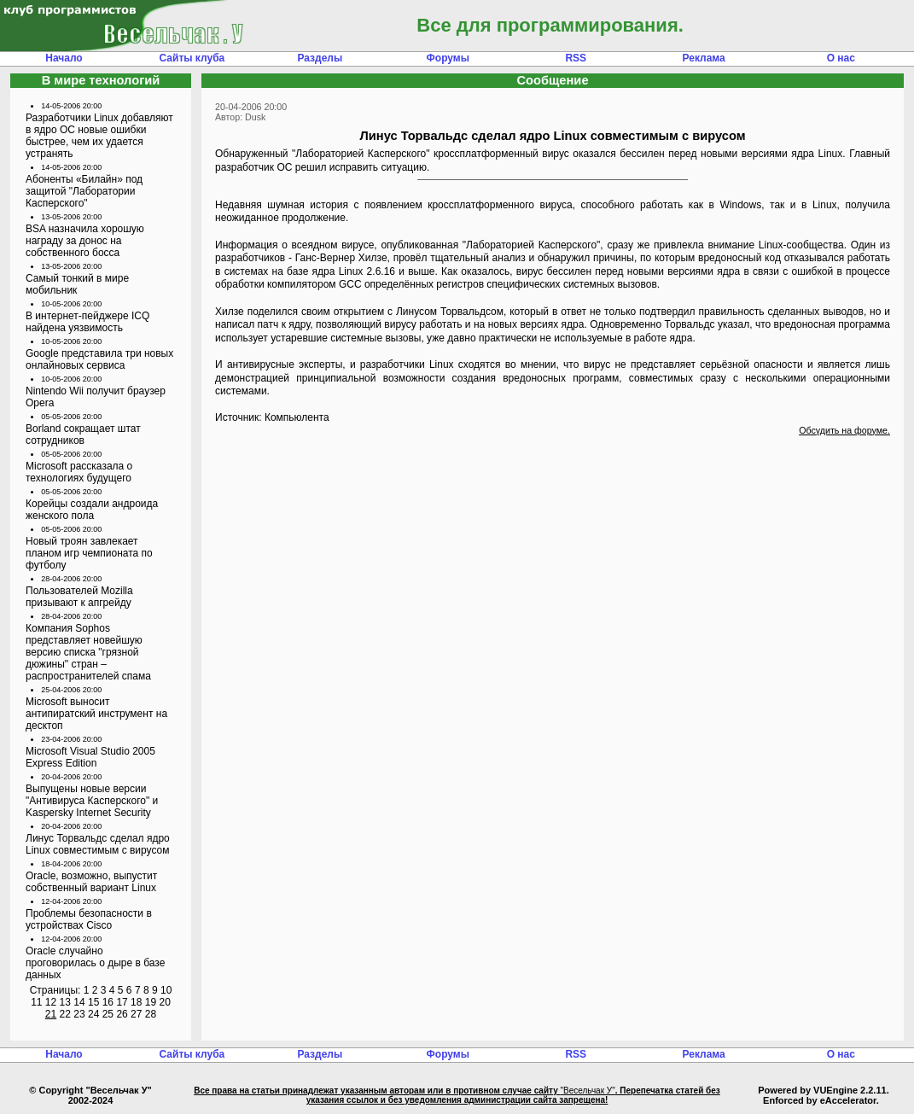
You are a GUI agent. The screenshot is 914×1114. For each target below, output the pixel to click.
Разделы (319, 58)
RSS (575, 58)
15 (93, 1002)
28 (150, 1014)
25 (108, 1014)
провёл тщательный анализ (459, 258)
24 (93, 1014)
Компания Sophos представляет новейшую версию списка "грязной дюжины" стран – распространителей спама (88, 652)
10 (166, 990)
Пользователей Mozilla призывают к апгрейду (79, 597)
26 (121, 1014)
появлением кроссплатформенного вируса (468, 205)
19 (150, 1002)
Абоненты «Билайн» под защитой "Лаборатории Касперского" (84, 191)
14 (78, 1002)
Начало (63, 58)
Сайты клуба (192, 58)
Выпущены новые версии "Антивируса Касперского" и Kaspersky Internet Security (92, 801)
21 (50, 1014)
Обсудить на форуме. (844, 430)
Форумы (448, 58)
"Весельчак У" (588, 1090)
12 (50, 1002)
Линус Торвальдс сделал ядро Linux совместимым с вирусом (98, 844)
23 (78, 1014)
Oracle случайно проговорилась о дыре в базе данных (95, 963)
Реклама (704, 58)
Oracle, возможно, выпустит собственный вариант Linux (91, 882)
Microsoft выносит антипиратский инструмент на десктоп (96, 714)
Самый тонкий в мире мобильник (77, 284)
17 (121, 1002)
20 (164, 1002)
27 (136, 1014)
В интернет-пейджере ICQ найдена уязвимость (87, 322)
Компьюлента (297, 417)
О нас (841, 58)
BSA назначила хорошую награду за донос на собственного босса (85, 241)
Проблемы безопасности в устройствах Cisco (89, 919)
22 (65, 1014)
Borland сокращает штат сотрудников (83, 434)
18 (136, 1002)
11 (36, 1002)
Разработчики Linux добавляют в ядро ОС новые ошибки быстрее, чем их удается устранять (99, 136)
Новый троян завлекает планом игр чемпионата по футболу (89, 553)
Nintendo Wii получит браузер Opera (96, 397)
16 (108, 1002)
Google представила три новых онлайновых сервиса (99, 359)
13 (65, 1002)
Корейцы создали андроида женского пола (92, 510)
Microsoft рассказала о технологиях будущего (79, 472)
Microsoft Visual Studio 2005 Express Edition (90, 757)
